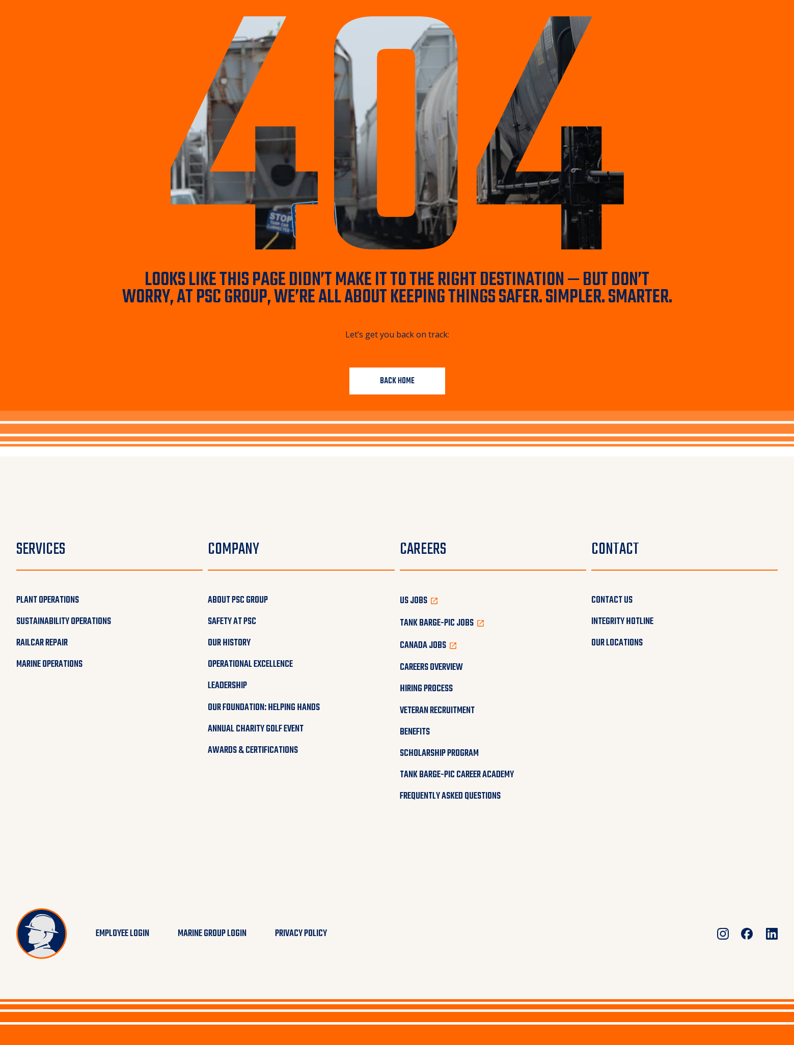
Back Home (397, 381)
